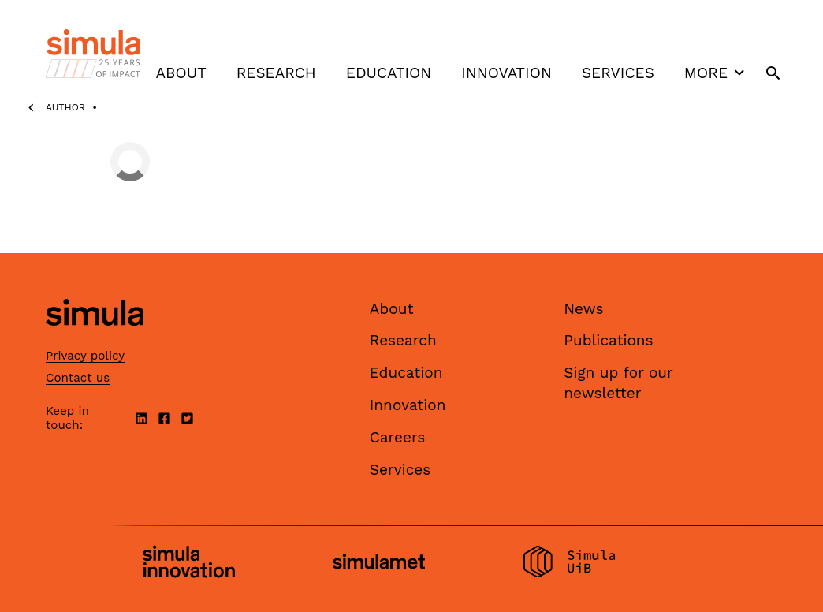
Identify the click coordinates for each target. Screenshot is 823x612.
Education (388, 73)
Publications (608, 340)
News (583, 309)
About (181, 73)
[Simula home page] (94, 339)
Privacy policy (85, 356)
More (716, 72)
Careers (398, 437)
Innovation (506, 73)
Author (65, 107)
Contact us (78, 378)
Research (276, 73)
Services (618, 73)
